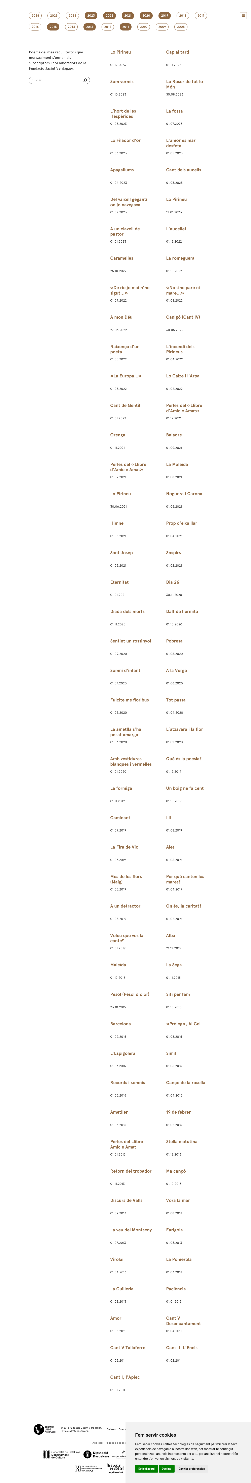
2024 (72, 16)
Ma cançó (176, 1171)
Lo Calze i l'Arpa (183, 376)
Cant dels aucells (183, 170)
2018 (182, 16)
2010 (143, 27)
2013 (89, 27)
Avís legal (98, 1442)
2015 (53, 27)
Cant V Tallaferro (127, 1347)
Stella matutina (182, 1141)
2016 (35, 27)
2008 (181, 27)
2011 (125, 27)
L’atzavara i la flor (184, 729)
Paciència (176, 1289)
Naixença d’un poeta (125, 349)
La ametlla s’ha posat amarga (125, 732)
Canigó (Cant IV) (183, 317)
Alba (170, 935)
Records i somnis (127, 1082)
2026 (35, 16)
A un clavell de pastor (125, 231)
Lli (168, 817)
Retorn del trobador (130, 1171)
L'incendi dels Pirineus (180, 349)
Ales (170, 847)
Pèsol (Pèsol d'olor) (129, 994)
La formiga (121, 788)
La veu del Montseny (131, 1230)
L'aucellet (176, 229)
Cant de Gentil (125, 405)
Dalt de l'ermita (182, 611)
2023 (91, 16)
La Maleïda (177, 464)
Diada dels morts (127, 611)
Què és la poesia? (184, 758)
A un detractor (125, 906)
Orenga (117, 435)
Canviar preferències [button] (192, 1468)
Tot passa (176, 700)
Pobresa (174, 641)
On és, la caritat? (183, 906)
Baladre (174, 435)
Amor (115, 1318)
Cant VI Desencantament (183, 1320)
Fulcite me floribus (129, 700)
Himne (116, 523)
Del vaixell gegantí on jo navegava (128, 202)
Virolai (116, 1259)
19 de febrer (178, 1112)
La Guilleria (122, 1289)
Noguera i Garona (184, 493)
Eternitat (119, 582)
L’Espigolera (122, 1053)
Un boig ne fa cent (185, 788)
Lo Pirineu (120, 52)
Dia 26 (172, 582)
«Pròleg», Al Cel (183, 1024)
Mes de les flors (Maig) (126, 879)
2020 (146, 16)
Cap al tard (177, 52)
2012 (107, 27)
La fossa (174, 111)
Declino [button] (166, 1468)
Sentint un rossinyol (130, 641)
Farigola (174, 1230)
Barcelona (120, 1024)
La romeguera (180, 258)
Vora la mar (178, 1200)
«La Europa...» (126, 376)
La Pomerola (179, 1259)
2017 (201, 16)
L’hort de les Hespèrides (123, 113)
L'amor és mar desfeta (180, 143)
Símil (171, 1053)
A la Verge (176, 670)
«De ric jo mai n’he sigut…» (129, 290)
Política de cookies (117, 1442)
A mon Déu (121, 317)
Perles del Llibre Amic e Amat (126, 1144)
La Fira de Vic (124, 847)
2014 (71, 27)
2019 (164, 16)
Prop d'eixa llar (181, 523)
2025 (54, 16)
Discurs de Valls (126, 1200)
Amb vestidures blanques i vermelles (131, 761)
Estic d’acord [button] (146, 1468)
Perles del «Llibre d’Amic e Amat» (184, 408)
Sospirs (173, 552)
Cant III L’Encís (182, 1347)
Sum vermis (122, 81)
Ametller (119, 1112)
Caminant (120, 817)
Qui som (111, 1429)
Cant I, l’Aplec (125, 1377)
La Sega (174, 965)
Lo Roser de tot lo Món (184, 84)
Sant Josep (121, 552)
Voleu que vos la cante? (126, 938)
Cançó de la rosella (185, 1082)
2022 (109, 16)
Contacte (124, 1429)
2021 (127, 16)
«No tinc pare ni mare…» (183, 290)
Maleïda (118, 965)
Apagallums (122, 170)
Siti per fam (178, 994)
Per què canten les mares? (185, 879)
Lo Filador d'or (125, 140)
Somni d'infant (125, 670)
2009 (162, 27)
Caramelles (121, 258)
